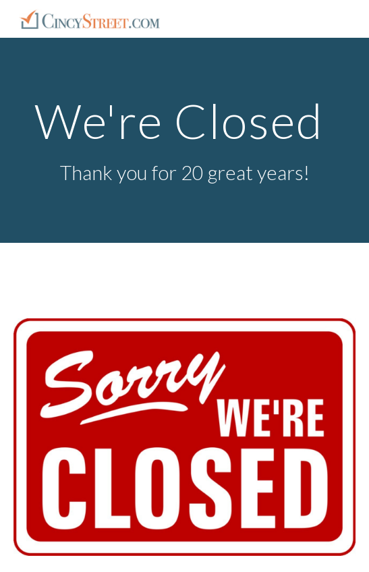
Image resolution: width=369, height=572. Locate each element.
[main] (184, 140)
